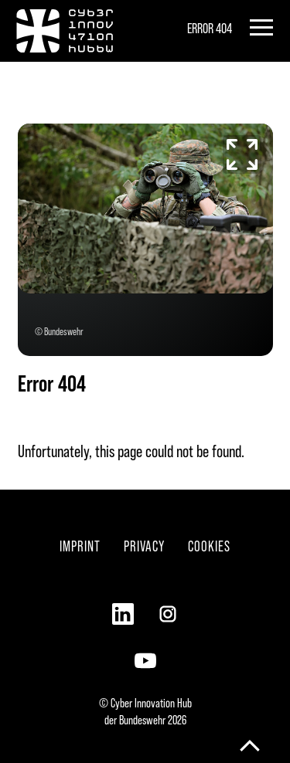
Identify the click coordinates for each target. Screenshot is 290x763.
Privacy (144, 545)
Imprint (80, 545)
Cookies (209, 545)
